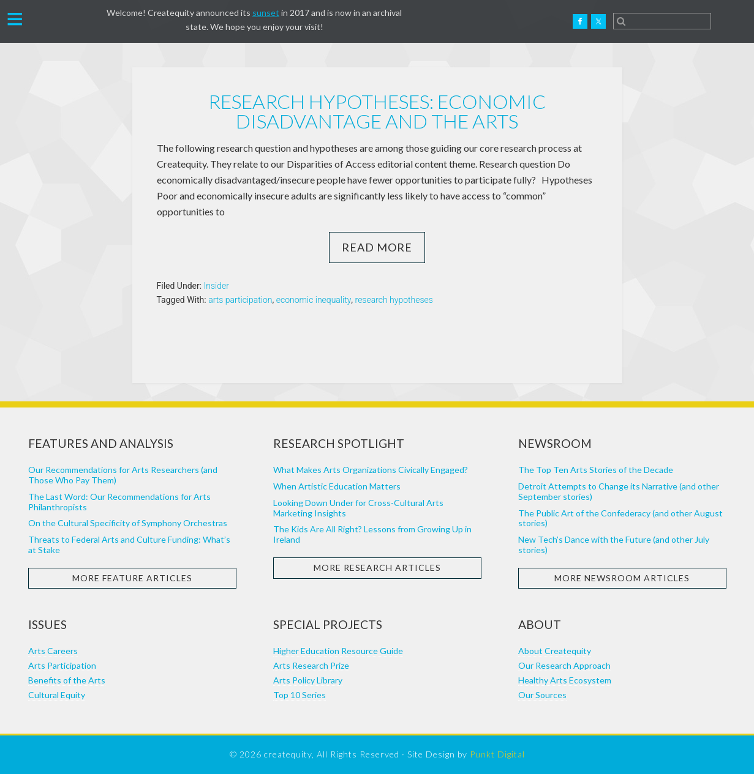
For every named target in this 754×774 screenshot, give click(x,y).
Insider (216, 286)
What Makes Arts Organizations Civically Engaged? (370, 469)
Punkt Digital (497, 754)
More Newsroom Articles (622, 578)
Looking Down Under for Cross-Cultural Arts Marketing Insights (358, 507)
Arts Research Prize (311, 665)
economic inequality (314, 300)
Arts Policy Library (307, 680)
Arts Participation (62, 665)
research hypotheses (394, 300)
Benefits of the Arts (66, 680)
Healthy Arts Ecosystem (564, 680)
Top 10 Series (299, 695)
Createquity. (69, 21)
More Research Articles (377, 567)
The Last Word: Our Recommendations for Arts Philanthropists (119, 501)
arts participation (240, 300)
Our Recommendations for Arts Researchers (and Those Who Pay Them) (122, 474)
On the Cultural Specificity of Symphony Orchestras (127, 523)
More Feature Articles (132, 578)
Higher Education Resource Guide (338, 651)
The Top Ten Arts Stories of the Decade (595, 469)
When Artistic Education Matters (337, 486)
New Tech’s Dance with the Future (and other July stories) (613, 544)
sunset (265, 12)
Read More (377, 247)
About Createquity (554, 651)
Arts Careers (53, 651)
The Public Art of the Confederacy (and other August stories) (620, 518)
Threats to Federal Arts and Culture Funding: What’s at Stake (129, 544)
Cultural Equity (56, 695)
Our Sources (542, 695)
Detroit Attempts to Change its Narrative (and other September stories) (618, 491)
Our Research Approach (564, 665)
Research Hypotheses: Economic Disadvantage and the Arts (377, 111)
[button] (15, 17)
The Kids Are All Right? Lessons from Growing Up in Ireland (372, 534)
